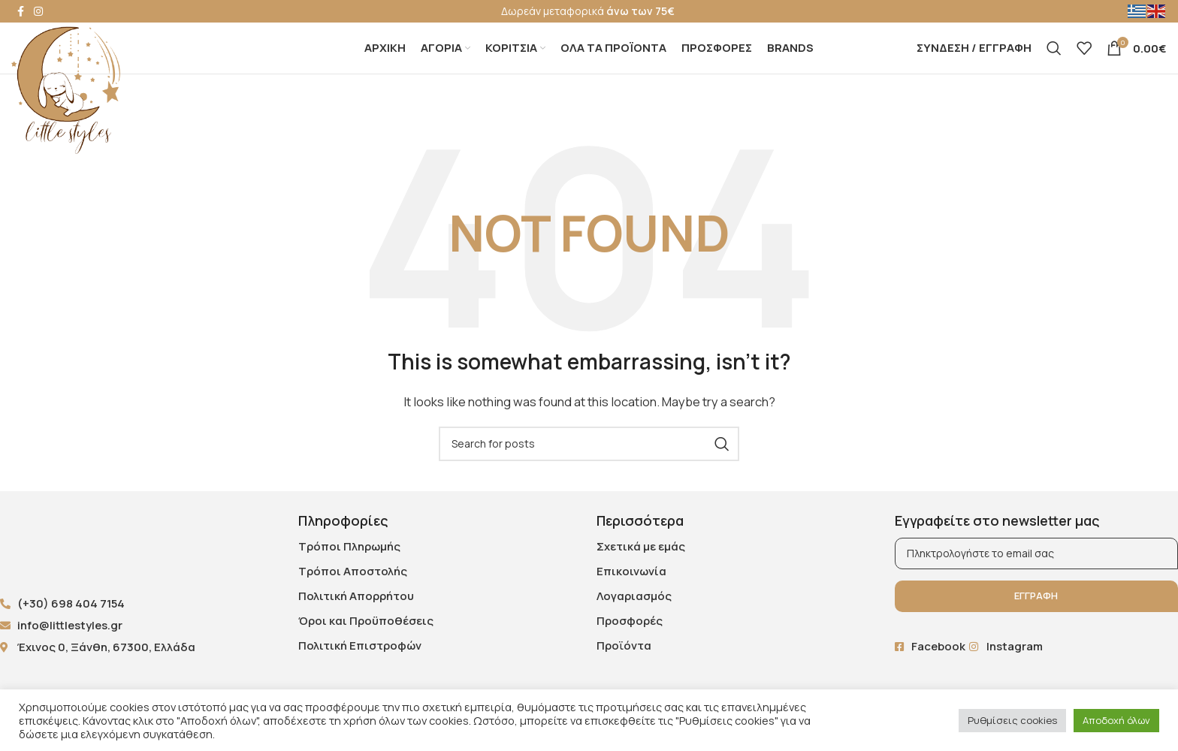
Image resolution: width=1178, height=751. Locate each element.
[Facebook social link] (20, 12)
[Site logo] (65, 89)
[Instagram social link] (38, 12)
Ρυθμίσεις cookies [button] (1012, 720)
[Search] (1054, 60)
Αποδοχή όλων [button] (1116, 720)
